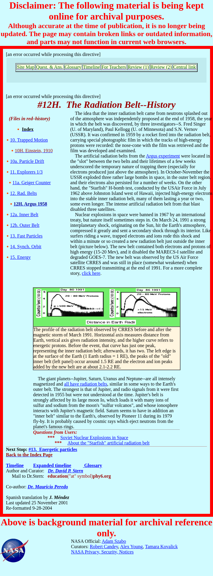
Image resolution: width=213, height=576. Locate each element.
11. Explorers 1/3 (26, 171)
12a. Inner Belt (24, 214)
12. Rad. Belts (23, 193)
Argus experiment (163, 155)
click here (91, 273)
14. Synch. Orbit (25, 246)
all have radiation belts (85, 383)
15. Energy (20, 257)
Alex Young (131, 546)
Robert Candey (104, 546)
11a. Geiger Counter (31, 182)
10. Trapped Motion (29, 139)
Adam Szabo (114, 541)
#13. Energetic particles (52, 449)
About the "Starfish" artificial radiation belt (108, 442)
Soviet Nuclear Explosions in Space (94, 437)
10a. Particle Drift (27, 161)
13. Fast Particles (26, 235)
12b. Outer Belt (24, 225)
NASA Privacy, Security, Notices (102, 551)
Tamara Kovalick (161, 546)
